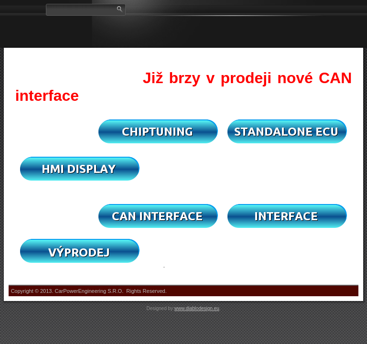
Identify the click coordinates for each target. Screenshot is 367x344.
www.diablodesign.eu (196, 308)
